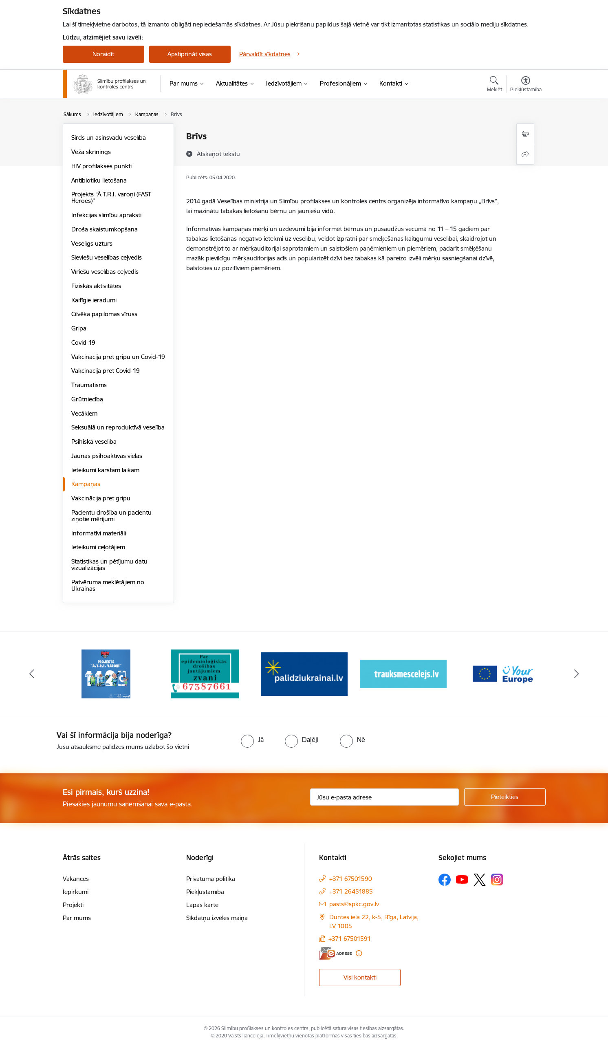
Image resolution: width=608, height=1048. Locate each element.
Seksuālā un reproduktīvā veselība (118, 427)
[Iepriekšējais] (32, 674)
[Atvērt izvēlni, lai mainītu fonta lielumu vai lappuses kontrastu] (526, 85)
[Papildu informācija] (359, 953)
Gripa (78, 328)
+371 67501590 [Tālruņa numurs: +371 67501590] (350, 879)
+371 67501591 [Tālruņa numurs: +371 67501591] (349, 938)
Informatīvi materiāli (98, 533)
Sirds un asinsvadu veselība (108, 137)
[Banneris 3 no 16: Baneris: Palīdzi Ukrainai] (304, 673)
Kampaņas (85, 484)
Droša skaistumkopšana (104, 229)
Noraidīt (103, 54)
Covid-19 (83, 342)
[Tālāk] (576, 674)
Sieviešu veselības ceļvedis (106, 257)
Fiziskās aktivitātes (96, 286)
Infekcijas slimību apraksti (106, 215)
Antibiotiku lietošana (99, 180)
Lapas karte (202, 905)
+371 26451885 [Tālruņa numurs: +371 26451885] (351, 891)
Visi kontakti (360, 977)
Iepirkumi (75, 892)
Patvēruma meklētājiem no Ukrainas (107, 585)
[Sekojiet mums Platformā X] (480, 880)
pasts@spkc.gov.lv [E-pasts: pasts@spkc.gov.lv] (354, 904)
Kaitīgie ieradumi (94, 300)
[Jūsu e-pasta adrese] (384, 797)
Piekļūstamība (205, 892)
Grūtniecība (87, 399)
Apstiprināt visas (189, 54)
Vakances (76, 879)
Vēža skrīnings (91, 152)
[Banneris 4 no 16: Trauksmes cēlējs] (403, 673)
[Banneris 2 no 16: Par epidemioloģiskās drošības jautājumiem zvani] (205, 673)
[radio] (252, 739)
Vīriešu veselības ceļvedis (105, 271)
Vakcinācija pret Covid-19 (105, 370)
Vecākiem (84, 413)
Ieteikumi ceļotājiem (98, 547)
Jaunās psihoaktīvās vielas (106, 456)
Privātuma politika (210, 879)
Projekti (73, 905)
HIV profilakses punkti (101, 166)
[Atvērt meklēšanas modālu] (494, 85)
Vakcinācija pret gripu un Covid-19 (118, 357)
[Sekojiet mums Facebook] (444, 880)
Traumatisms (89, 385)
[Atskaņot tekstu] (218, 154)
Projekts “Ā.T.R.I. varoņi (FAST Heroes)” (111, 197)
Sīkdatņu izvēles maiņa (217, 918)
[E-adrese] (335, 953)
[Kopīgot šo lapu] (525, 154)
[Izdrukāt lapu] (525, 134)
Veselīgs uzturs (91, 243)
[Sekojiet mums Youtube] (462, 879)
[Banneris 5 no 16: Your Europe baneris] (502, 673)
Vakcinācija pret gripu (100, 498)
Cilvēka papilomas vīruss (104, 314)
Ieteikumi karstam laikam (105, 470)
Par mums (77, 918)
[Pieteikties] (505, 797)
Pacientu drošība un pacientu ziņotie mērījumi (111, 516)
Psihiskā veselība (94, 441)
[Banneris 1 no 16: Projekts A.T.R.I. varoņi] (106, 673)
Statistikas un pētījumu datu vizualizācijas (109, 564)
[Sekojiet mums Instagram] (497, 879)
